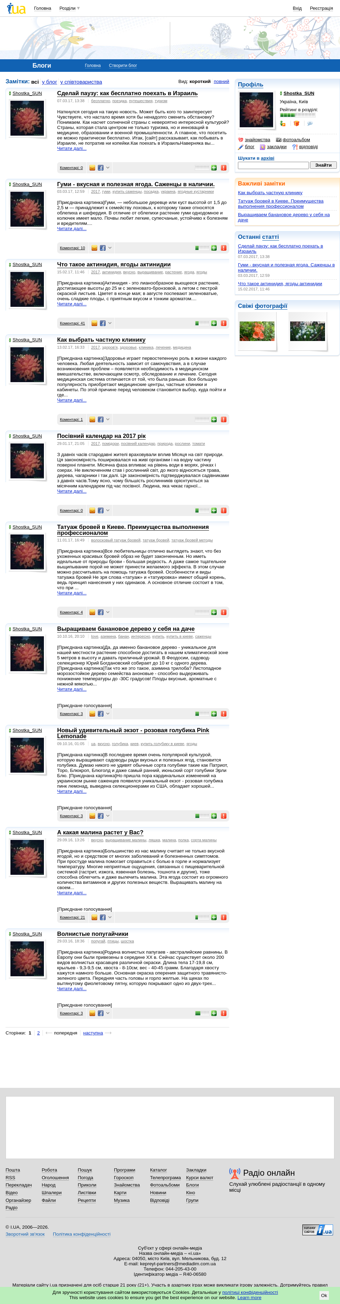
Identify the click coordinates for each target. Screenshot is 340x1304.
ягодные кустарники (196, 191)
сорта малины (204, 840)
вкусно (129, 272)
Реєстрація (321, 8)
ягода (189, 272)
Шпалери (52, 1192)
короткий (200, 81)
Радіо (11, 1207)
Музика (122, 1200)
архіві (268, 158)
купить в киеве (180, 636)
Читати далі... (71, 148)
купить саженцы (127, 191)
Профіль (250, 84)
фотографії (271, 306)
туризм (161, 101)
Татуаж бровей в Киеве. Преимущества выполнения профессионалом (281, 203)
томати (198, 443)
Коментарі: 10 (72, 248)
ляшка (154, 840)
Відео (12, 1192)
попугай (98, 941)
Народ (49, 1185)
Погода (85, 1177)
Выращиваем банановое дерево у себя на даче (126, 629)
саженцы (203, 636)
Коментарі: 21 (72, 917)
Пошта (13, 1170)
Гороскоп (123, 1177)
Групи (192, 1200)
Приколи (87, 1185)
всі (35, 82)
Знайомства (127, 1185)
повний (221, 81)
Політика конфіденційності (81, 1234)
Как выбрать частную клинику (270, 192)
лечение (163, 347)
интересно (140, 636)
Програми (124, 1170)
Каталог (158, 1170)
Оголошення (55, 1177)
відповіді (305, 147)
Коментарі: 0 (71, 168)
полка (183, 840)
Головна (42, 8)
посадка (151, 191)
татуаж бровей (156, 540)
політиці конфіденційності (250, 1292)
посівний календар (138, 443)
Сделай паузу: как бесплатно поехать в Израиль (127, 93)
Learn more (250, 1297)
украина (168, 191)
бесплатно (100, 101)
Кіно (190, 1192)
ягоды (201, 272)
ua (93, 744)
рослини (182, 443)
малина (169, 840)
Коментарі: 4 (71, 612)
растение (173, 272)
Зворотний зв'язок (25, 1234)
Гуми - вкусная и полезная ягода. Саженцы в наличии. (136, 184)
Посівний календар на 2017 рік (101, 436)
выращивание (150, 272)
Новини (158, 1192)
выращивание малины (126, 840)
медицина (182, 347)
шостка (127, 941)
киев (134, 744)
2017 (95, 191)
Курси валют (199, 1177)
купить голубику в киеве (162, 744)
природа (165, 443)
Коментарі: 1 (71, 419)
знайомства (254, 140)
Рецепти (87, 1200)
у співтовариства (81, 82)
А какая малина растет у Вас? (100, 832)
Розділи (68, 8)
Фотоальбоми (165, 1185)
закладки (273, 147)
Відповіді (160, 1200)
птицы (112, 941)
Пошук (85, 1170)
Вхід (297, 8)
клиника (146, 347)
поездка (119, 101)
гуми (106, 191)
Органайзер (18, 1200)
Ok (324, 1295)
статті (270, 237)
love (95, 636)
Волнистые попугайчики (92, 934)
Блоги (192, 1185)
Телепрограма (165, 1177)
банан (123, 636)
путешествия (141, 101)
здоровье (128, 347)
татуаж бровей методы (192, 540)
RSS (10, 1177)
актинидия (111, 272)
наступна (93, 1033)
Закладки (196, 1170)
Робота (49, 1170)
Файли (49, 1200)
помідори (110, 443)
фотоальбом (293, 140)
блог (246, 147)
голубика (120, 744)
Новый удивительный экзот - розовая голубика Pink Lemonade (133, 733)
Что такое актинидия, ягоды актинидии (280, 283)
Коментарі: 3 (71, 714)
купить (158, 636)
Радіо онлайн (269, 1172)
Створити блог (123, 65)
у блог (49, 82)
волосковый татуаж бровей (116, 540)
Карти (120, 1192)
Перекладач (19, 1185)
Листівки (87, 1192)
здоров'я (110, 347)
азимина (108, 636)
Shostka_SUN (25, 93)
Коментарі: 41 (72, 323)
